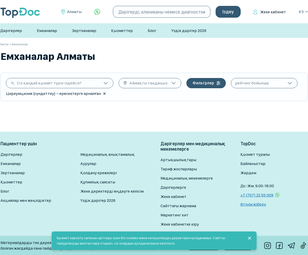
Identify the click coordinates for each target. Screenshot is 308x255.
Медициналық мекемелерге (187, 178)
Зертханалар (84, 30)
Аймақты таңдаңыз (148, 83)
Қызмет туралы (255, 154)
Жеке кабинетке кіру (180, 224)
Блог (152, 30)
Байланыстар (252, 163)
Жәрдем (248, 172)
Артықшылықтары (178, 159)
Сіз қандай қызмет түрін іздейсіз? (49, 83)
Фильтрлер (203, 83)
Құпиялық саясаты (97, 182)
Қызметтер (122, 30)
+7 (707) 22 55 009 (256, 195)
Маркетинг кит (174, 215)
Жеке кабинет (273, 11)
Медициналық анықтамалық (107, 154)
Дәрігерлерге (173, 187)
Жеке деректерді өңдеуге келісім (112, 191)
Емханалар (47, 30)
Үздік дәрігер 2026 (188, 30)
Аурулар (88, 163)
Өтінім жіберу (253, 204)
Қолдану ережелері (98, 172)
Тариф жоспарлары (179, 169)
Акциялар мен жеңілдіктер (26, 200)
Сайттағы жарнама (178, 205)
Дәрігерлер (11, 30)
